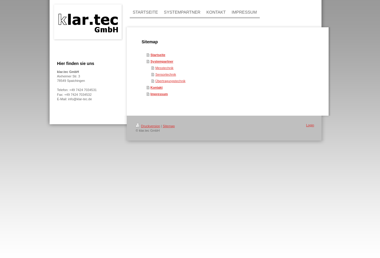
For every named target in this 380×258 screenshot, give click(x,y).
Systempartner (162, 61)
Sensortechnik (165, 74)
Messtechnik (164, 68)
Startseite (158, 55)
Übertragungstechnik (170, 81)
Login (310, 125)
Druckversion (148, 126)
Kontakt (157, 87)
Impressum (159, 94)
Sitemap (169, 126)
